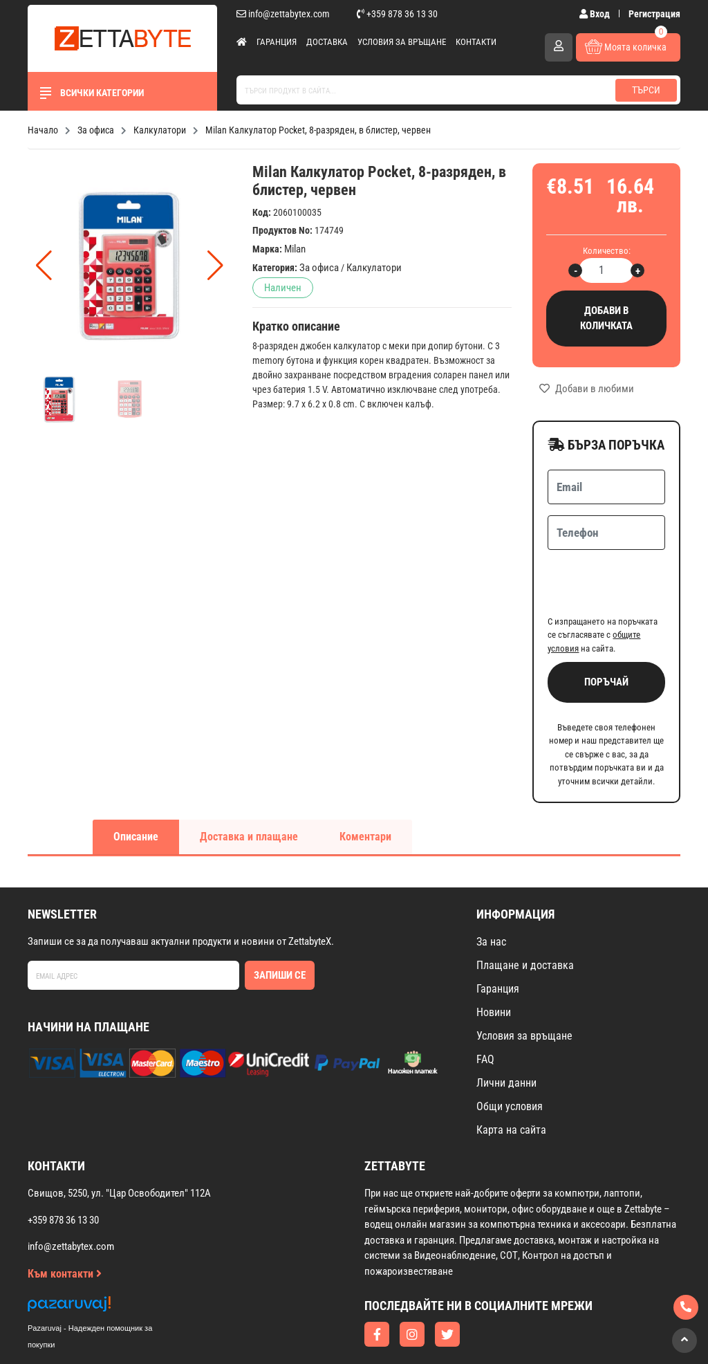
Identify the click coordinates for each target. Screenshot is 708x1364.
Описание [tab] (135, 782)
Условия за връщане (401, 42)
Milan (295, 249)
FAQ (485, 1005)
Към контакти (65, 1219)
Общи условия (509, 1052)
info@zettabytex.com (283, 13)
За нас (491, 887)
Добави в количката (606, 318)
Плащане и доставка (525, 911)
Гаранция (277, 42)
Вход (595, 13)
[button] (215, 265)
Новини (493, 958)
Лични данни (506, 1028)
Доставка (327, 42)
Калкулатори (374, 267)
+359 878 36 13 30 (397, 13)
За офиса (319, 267)
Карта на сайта (511, 1075)
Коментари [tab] (365, 782)
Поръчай (606, 628)
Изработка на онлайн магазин (327, 1333)
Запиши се (280, 921)
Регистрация (654, 13)
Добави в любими (586, 389)
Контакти (476, 42)
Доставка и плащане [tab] (249, 782)
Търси (646, 89)
